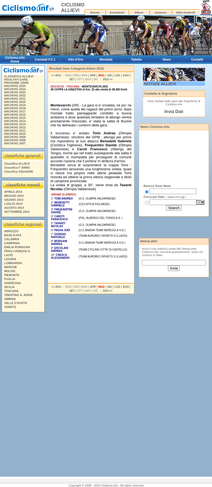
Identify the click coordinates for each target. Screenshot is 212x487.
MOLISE (9, 271)
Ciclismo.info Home (15, 59)
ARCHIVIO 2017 (15, 111)
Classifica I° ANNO (17, 167)
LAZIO (8, 255)
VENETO (10, 307)
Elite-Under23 (185, 12)
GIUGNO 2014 (13, 199)
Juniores (160, 12)
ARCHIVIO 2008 (15, 140)
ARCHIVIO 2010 (15, 133)
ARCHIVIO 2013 (15, 124)
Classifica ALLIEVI (17, 163)
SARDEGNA (12, 283)
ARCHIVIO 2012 (15, 127)
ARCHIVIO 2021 (15, 98)
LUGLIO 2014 (13, 203)
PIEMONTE (11, 275)
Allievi (139, 12)
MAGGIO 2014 (14, 195)
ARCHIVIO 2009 (15, 137)
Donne (95, 12)
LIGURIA (10, 259)
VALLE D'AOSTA (15, 303)
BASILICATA (13, 235)
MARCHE (10, 267)
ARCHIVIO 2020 (15, 101)
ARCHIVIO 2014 (15, 121)
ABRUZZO (11, 231)
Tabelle (136, 59)
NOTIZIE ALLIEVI (160, 83)
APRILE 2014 (13, 191)
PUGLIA (9, 279)
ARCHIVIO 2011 (15, 130)
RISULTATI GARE (16, 79)
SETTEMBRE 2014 (16, 211)
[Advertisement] (23, 395)
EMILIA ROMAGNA (17, 247)
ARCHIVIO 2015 (15, 117)
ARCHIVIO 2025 (15, 86)
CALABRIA (11, 239)
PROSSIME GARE (16, 82)
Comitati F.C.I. (45, 59)
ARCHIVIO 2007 (15, 143)
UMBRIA (10, 299)
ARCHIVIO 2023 (15, 92)
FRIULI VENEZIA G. (17, 251)
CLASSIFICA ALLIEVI (18, 76)
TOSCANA (11, 291)
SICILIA (9, 287)
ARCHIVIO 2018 (15, 108)
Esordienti (117, 12)
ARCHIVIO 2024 (15, 89)
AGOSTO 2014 (14, 207)
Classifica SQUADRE (18, 171)
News (167, 59)
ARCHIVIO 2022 (15, 95)
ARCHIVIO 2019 (15, 105)
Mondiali (106, 59)
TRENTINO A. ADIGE (18, 295)
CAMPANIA (12, 243)
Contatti (197, 59)
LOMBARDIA (13, 263)
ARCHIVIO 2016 (15, 114)
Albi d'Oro (75, 59)
